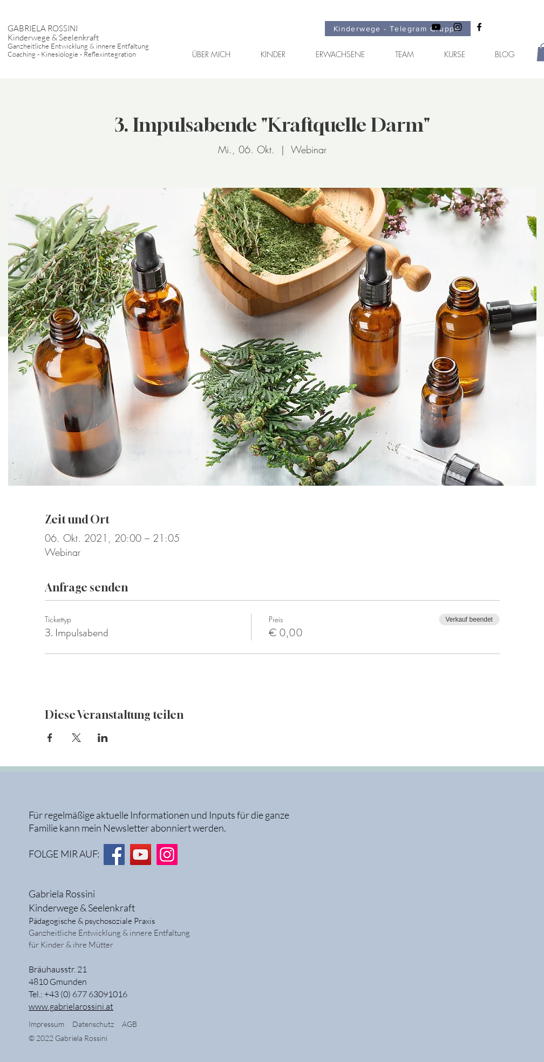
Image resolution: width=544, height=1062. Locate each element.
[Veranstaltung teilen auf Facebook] (50, 737)
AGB (129, 1024)
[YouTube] (140, 854)
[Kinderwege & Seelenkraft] (87, 37)
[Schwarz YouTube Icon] (436, 27)
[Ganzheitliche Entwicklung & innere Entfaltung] (87, 46)
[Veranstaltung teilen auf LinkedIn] (103, 737)
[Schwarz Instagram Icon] (457, 27)
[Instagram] (167, 854)
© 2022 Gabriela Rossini (69, 1038)
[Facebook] (114, 854)
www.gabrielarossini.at (71, 1006)
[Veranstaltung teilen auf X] (76, 737)
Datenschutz (97, 1024)
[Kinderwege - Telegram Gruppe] (398, 28)
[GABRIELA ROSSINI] (87, 28)
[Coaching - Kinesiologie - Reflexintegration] (87, 54)
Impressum (46, 1024)
